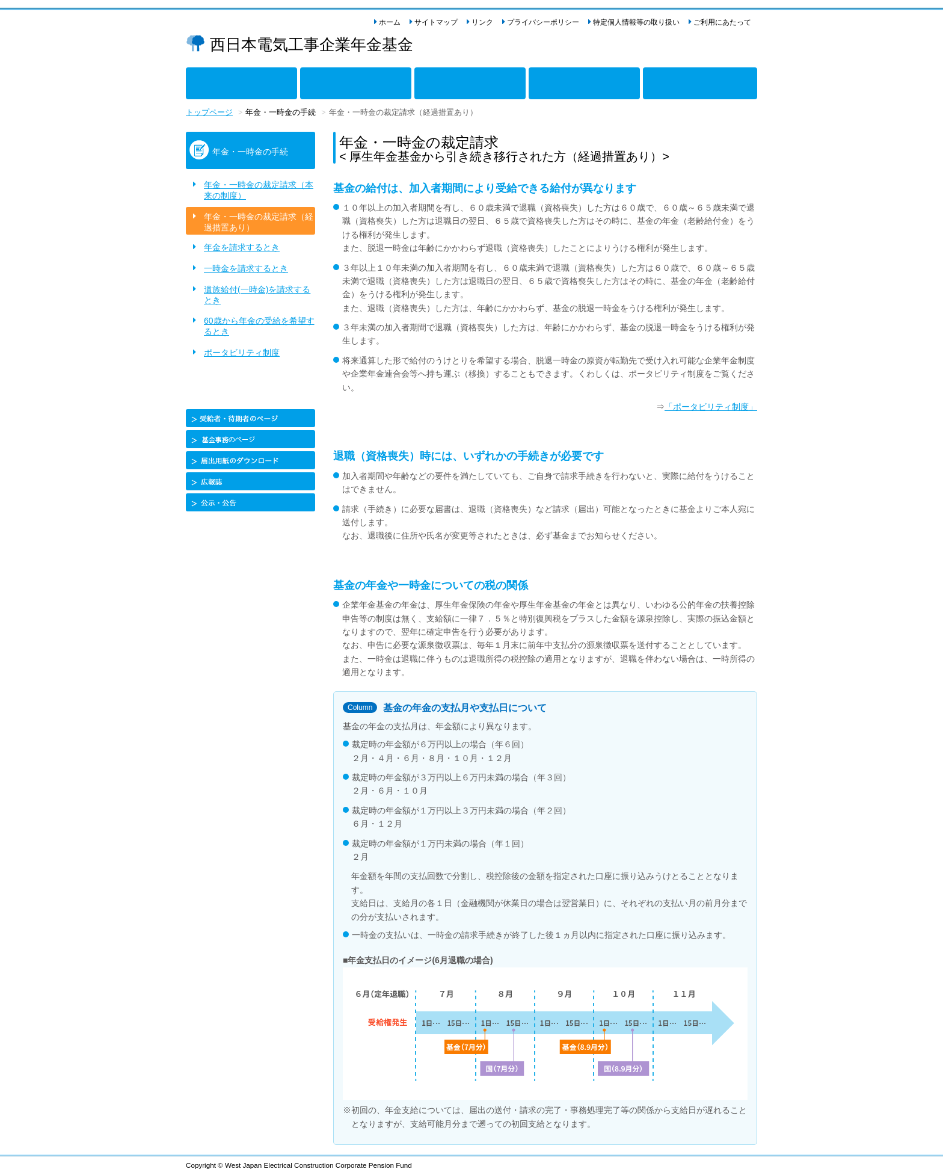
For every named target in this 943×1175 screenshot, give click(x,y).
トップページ (209, 112)
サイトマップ (436, 22)
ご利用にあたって (722, 22)
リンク (482, 22)
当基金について (545, 80)
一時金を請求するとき (246, 268)
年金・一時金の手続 (439, 80)
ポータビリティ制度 (242, 352)
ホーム (390, 22)
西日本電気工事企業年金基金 (311, 44)
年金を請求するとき (242, 247)
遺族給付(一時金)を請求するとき (257, 295)
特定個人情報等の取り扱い (636, 22)
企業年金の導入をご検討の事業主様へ (681, 80)
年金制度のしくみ (207, 80)
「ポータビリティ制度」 (711, 407)
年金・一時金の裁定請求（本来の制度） (258, 190)
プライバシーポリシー (543, 22)
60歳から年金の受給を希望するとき (259, 326)
